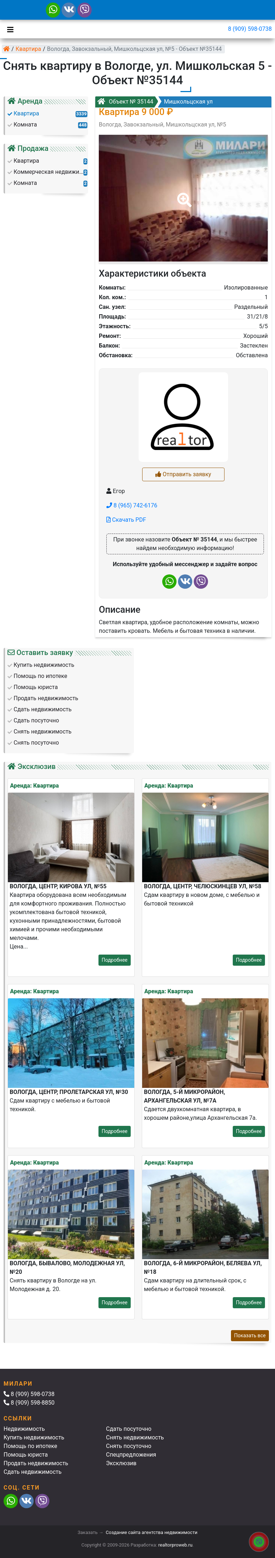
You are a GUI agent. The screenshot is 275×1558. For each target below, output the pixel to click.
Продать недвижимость (36, 1463)
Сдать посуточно (128, 1428)
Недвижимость (24, 1428)
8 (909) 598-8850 (29, 1402)
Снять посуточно (128, 1446)
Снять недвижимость (135, 1437)
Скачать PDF (126, 519)
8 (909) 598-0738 (250, 28)
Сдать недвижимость (33, 1471)
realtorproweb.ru (175, 1545)
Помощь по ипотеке (30, 1446)
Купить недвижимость (34, 1437)
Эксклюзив (121, 1463)
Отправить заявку (183, 474)
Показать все (250, 1335)
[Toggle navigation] (8, 29)
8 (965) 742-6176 (131, 505)
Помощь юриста (26, 1454)
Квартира (28, 49)
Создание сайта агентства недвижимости (151, 1532)
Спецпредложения (131, 1454)
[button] (183, 195)
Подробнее (114, 960)
